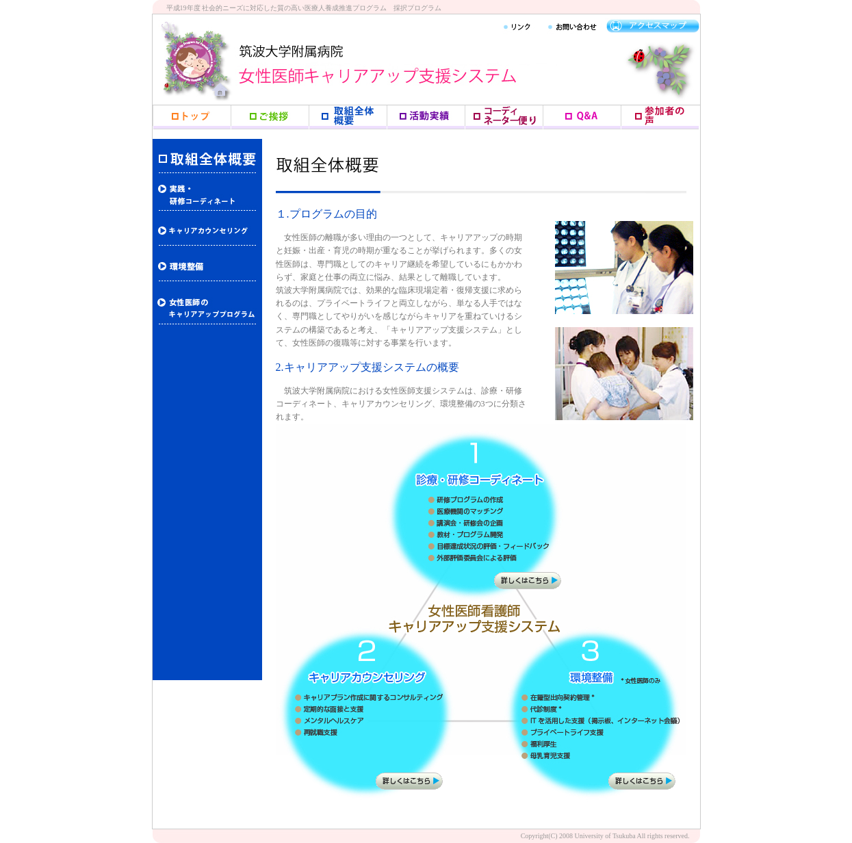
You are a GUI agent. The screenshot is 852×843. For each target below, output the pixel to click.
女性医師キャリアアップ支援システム (392, 71)
